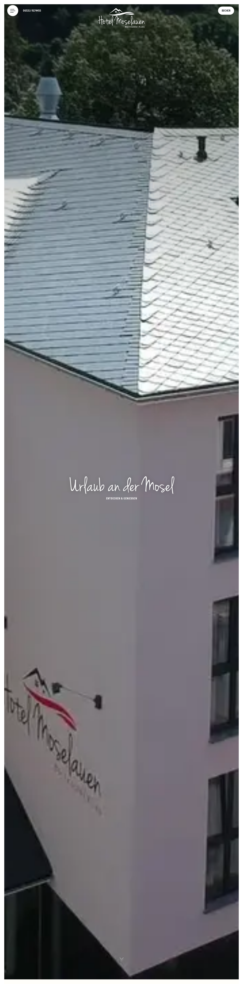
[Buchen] (226, 11)
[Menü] (12, 10)
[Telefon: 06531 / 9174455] (32, 10)
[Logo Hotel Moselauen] (121, 17)
